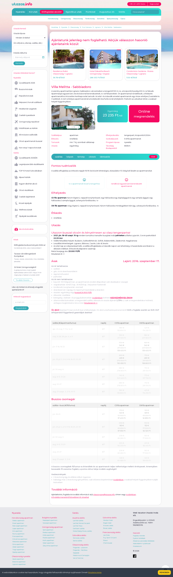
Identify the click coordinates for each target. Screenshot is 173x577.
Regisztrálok (21, 308)
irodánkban (97, 298)
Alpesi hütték (22, 177)
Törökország (90, 19)
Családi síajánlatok (25, 196)
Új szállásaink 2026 (25, 83)
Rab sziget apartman (19, 526)
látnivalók (105, 156)
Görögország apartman (52, 527)
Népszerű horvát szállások (28, 102)
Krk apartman (17, 531)
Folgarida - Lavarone (80, 548)
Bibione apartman (19, 562)
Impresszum (137, 546)
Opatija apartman (18, 552)
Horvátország (53, 19)
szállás (58, 156)
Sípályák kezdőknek (26, 216)
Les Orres (106, 535)
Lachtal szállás (78, 520)
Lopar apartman (18, 528)
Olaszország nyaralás (21, 556)
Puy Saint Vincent (110, 538)
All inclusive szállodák (26, 134)
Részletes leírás (95, 572)
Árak (153, 157)
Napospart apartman (50, 520)
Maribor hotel (108, 520)
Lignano (98, 27)
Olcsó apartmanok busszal (28, 141)
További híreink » (23, 280)
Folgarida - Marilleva (80, 550)
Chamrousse (107, 543)
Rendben (164, 572)
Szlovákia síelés (79, 535)
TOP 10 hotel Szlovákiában (28, 170)
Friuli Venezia (87, 27)
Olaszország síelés (80, 545)
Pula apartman (17, 536)
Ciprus (122, 19)
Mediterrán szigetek (26, 108)
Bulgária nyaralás (49, 517)
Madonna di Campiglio (81, 555)
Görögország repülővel (27, 121)
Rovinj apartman (18, 534)
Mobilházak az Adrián (26, 128)
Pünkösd (90, 12)
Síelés (122, 12)
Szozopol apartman (49, 523)
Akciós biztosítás (24, 229)
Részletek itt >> (58, 254)
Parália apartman (49, 538)
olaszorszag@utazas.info (104, 494)
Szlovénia (100, 19)
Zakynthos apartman (50, 546)
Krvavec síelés (108, 525)
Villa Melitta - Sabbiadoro (113, 27)
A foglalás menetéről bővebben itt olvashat (70, 497)
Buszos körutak (23, 89)
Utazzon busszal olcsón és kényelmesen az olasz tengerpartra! (90, 232)
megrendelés (144, 113)
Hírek (16, 240)
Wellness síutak (23, 209)
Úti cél (28, 43)
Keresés (19, 63)
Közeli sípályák (23, 203)
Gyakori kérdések (139, 538)
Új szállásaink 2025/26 (26, 158)
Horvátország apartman (22, 518)
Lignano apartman (19, 564)
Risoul (105, 540)
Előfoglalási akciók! (52, 12)
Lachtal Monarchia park (81, 523)
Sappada (76, 553)
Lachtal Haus (77, 526)
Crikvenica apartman (19, 539)
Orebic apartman (18, 520)
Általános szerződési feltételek (143, 541)
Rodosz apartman (49, 532)
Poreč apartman (18, 523)
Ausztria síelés (78, 518)
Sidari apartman (48, 543)
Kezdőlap (54, 27)
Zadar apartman (18, 547)
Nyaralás (64, 27)
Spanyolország (112, 19)
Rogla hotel (107, 523)
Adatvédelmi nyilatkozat (141, 543)
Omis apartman (18, 544)
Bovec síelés (107, 528)
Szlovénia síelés (110, 517)
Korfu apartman (48, 540)
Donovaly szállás (79, 538)
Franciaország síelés (111, 532)
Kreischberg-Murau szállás (82, 531)
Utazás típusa (19, 33)
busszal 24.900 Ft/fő (83, 292)
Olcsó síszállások (24, 190)
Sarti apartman (48, 530)
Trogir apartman (18, 550)
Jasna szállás (77, 541)
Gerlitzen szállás (78, 528)
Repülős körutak (24, 96)
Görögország (66, 19)
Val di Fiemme (78, 558)
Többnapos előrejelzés (73, 107)
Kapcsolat (136, 533)
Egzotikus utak (74, 12)
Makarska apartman (19, 542)
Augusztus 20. (107, 12)
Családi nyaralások (25, 115)
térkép (81, 156)
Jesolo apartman (18, 559)
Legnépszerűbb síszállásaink (29, 164)
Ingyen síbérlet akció (26, 183)
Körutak (33, 12)
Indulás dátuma (20, 53)
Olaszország (74, 27)
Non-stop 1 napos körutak (28, 147)
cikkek (92, 156)
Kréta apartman (48, 535)
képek (69, 156)
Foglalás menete (139, 536)
